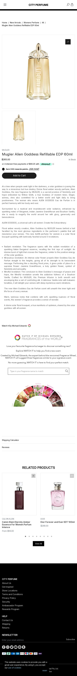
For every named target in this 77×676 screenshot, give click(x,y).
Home (4, 22)
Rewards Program (10, 609)
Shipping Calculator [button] (10, 440)
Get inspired (7, 586)
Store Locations (9, 590)
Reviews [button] (5, 447)
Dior (42, 519)
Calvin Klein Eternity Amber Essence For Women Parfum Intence (16, 524)
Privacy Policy (9, 598)
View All (38, 544)
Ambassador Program (12, 605)
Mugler (5, 150)
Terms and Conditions (12, 594)
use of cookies (14, 668)
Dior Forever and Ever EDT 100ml (57, 522)
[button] (38, 325)
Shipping (6, 624)
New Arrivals (15, 22)
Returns (5, 627)
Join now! (34, 169)
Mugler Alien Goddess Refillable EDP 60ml (20, 25)
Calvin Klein (8, 519)
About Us (6, 583)
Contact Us (7, 620)
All (43, 22)
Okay (44, 671)
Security (6, 601)
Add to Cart (19, 175)
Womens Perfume (31, 22)
